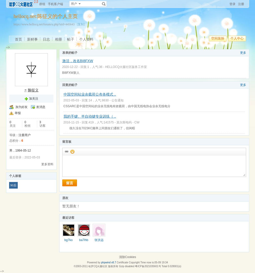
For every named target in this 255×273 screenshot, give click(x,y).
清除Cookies (127, 257)
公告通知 (117, 100)
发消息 (40, 107)
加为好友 (21, 107)
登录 (232, 4)
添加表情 (72, 151)
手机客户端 (55, 4)
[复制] (81, 24)
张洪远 (99, 240)
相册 (58, 39)
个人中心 (237, 38)
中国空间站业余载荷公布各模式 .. (90, 94)
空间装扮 (217, 38)
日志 (46, 39)
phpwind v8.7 (108, 262)
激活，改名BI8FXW (77, 61)
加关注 (33, 98)
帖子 (70, 39)
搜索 (103, 4)
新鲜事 (32, 39)
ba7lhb (83, 240)
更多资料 (47, 164)
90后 (13, 185)
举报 (18, 113)
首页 (18, 39)
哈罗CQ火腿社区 (97, 266)
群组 (42, 4)
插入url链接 (66, 151)
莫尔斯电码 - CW (128, 122)
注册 (241, 4)
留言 (69, 183)
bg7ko (68, 240)
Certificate (122, 262)
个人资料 (86, 39)
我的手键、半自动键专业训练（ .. (90, 116)
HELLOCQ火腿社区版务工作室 (126, 67)
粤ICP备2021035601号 (148, 266)
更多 (243, 52)
